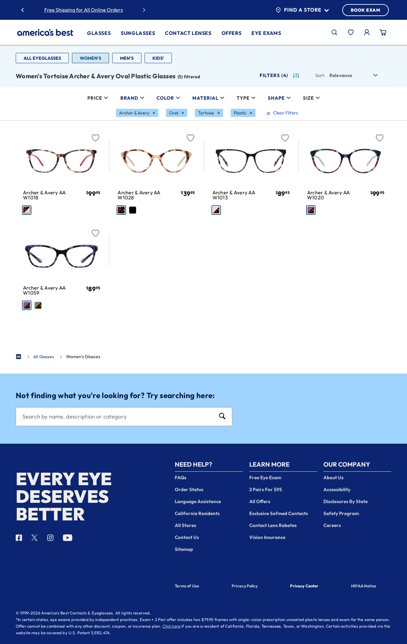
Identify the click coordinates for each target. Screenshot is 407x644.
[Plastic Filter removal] (243, 113)
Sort (320, 75)
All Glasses (43, 356)
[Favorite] (95, 134)
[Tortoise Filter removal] (209, 113)
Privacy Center (304, 586)
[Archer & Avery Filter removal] (137, 113)
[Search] (117, 416)
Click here (171, 626)
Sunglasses (138, 33)
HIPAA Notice (363, 585)
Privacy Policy (245, 585)
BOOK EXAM (365, 10)
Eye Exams (266, 33)
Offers (232, 33)
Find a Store (302, 10)
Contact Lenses (188, 33)
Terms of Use (187, 585)
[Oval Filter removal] (176, 113)
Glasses (99, 33)
